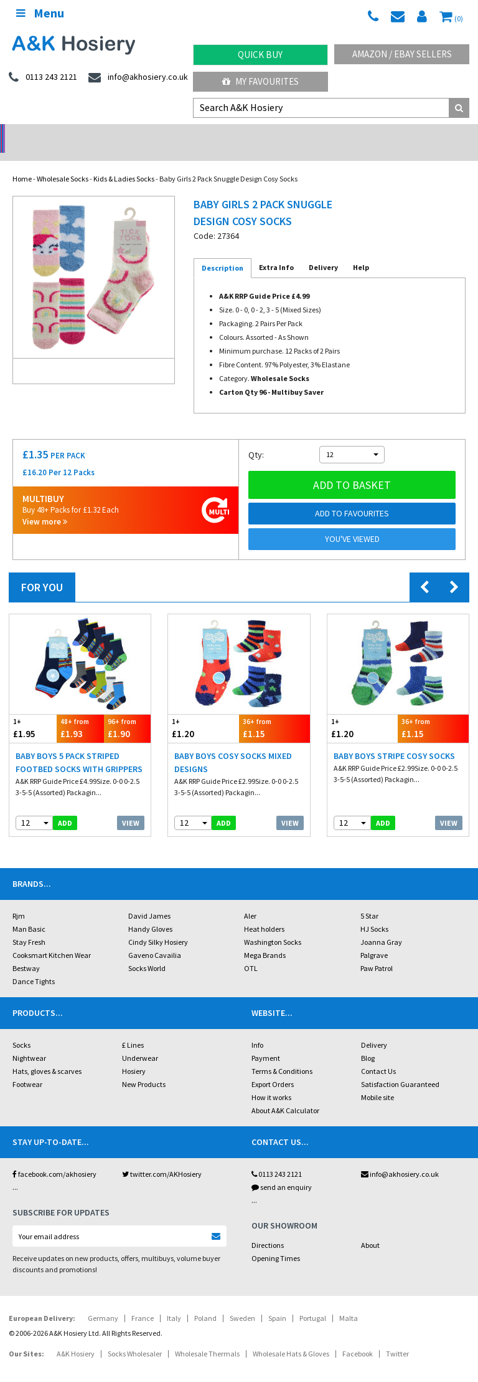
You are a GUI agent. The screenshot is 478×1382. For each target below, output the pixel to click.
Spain (277, 1302)
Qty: (256, 438)
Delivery (374, 1028)
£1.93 (80, 711)
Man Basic (28, 912)
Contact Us (378, 1055)
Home (22, 162)
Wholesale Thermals (207, 1337)
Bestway (26, 952)
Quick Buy (260, 54)
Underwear (140, 1041)
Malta (348, 1302)
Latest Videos (418, 134)
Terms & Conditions (281, 1055)
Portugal (312, 1302)
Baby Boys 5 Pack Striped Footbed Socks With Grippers (79, 746)
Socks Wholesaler (135, 1337)
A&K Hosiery (76, 1337)
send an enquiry (281, 1171)
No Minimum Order (60, 134)
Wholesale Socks (62, 162)
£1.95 (33, 711)
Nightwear (29, 1041)
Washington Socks (272, 925)
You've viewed (352, 522)
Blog (368, 1041)
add (65, 806)
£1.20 (203, 711)
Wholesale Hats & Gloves (291, 1337)
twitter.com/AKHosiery (162, 1157)
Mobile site (377, 1081)
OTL (251, 952)
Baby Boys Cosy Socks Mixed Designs (233, 746)
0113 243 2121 (276, 1157)
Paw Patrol (376, 952)
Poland (205, 1302)
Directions (267, 1229)
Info (257, 1028)
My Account (179, 134)
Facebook (357, 1337)
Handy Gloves (150, 912)
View (130, 806)
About (370, 1229)
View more (44, 505)
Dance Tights (33, 965)
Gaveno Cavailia (154, 939)
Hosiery (134, 1055)
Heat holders (264, 912)
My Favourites (260, 81)
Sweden (242, 1302)
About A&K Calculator (285, 1094)
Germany (103, 1302)
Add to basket (352, 468)
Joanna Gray (381, 925)
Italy (174, 1302)
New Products (144, 1068)
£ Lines (133, 1028)
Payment (265, 1041)
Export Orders (272, 1068)
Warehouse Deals (299, 134)
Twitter (397, 1337)
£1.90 (128, 711)
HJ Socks (374, 912)
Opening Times (275, 1242)
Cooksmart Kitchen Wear (51, 939)
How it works (271, 1081)
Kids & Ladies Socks (123, 162)
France (142, 1302)
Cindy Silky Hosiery (158, 925)
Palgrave (374, 939)
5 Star (369, 899)
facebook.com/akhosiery (54, 1157)
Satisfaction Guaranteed (400, 1068)
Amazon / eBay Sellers (402, 54)
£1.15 (274, 711)
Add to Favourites (352, 497)
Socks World (147, 952)
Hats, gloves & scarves (47, 1055)
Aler (250, 899)
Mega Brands (265, 939)
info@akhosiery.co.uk (400, 1157)
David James (149, 899)
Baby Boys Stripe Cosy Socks (394, 739)
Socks (21, 1028)
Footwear (27, 1068)
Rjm (18, 899)
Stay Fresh (28, 925)
